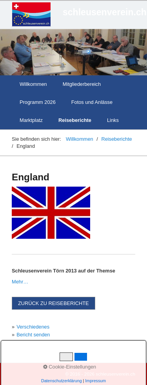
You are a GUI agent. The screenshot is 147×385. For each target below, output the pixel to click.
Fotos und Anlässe (92, 102)
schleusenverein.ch (105, 12)
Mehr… (20, 282)
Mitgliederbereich (82, 84)
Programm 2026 (38, 102)
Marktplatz (31, 120)
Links (113, 120)
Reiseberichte (74, 120)
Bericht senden (33, 335)
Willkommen (33, 84)
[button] (53, 303)
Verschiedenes (32, 327)
